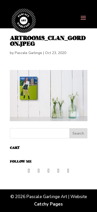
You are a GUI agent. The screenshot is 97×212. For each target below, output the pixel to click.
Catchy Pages (48, 204)
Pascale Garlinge (28, 52)
